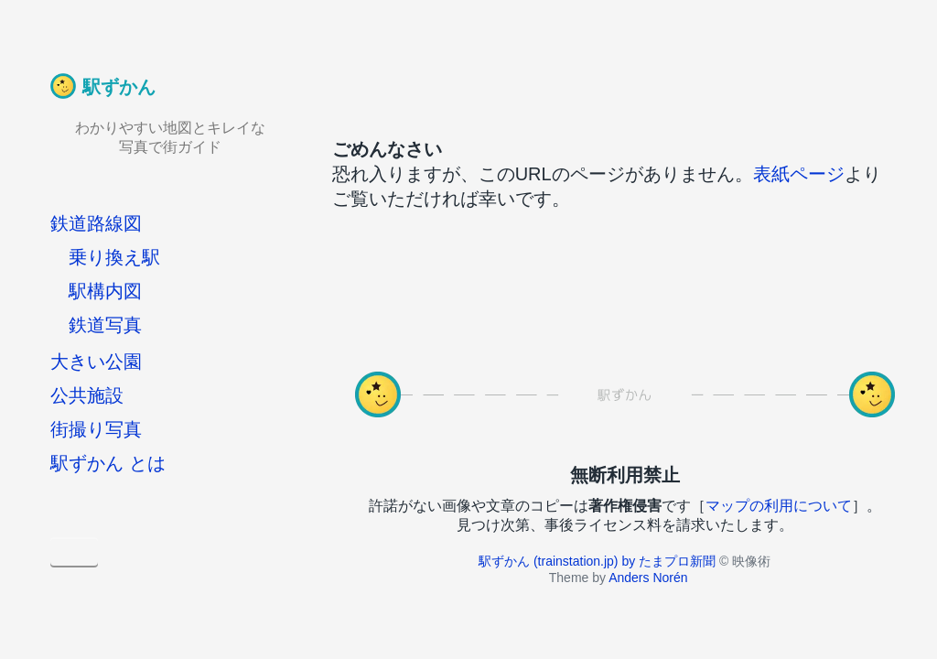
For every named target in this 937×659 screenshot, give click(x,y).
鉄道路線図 (96, 223)
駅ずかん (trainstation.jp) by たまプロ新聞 (597, 561)
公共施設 (87, 395)
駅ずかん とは (108, 463)
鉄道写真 (105, 325)
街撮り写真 (96, 429)
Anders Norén (648, 577)
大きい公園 (96, 361)
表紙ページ (799, 174)
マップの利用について (778, 505)
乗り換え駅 (114, 257)
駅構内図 (105, 291)
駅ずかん (119, 87)
